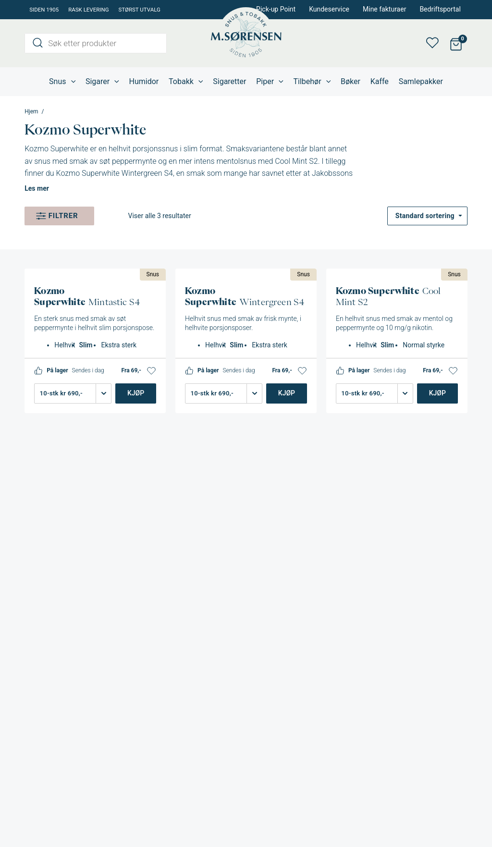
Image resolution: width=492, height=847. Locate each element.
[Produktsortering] (427, 216)
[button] (151, 371)
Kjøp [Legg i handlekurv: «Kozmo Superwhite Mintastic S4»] (135, 393)
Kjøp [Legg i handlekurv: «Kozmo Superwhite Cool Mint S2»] (437, 393)
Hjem (31, 111)
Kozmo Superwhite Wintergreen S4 (114, 173)
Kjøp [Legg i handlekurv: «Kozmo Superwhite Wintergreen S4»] (286, 393)
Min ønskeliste (435, 43)
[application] (71, 81)
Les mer (37, 188)
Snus (153, 274)
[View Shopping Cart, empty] (456, 43)
